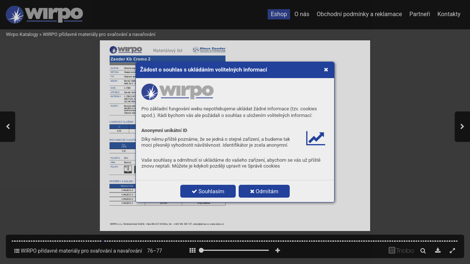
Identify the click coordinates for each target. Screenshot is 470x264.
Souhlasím (208, 191)
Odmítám (264, 191)
